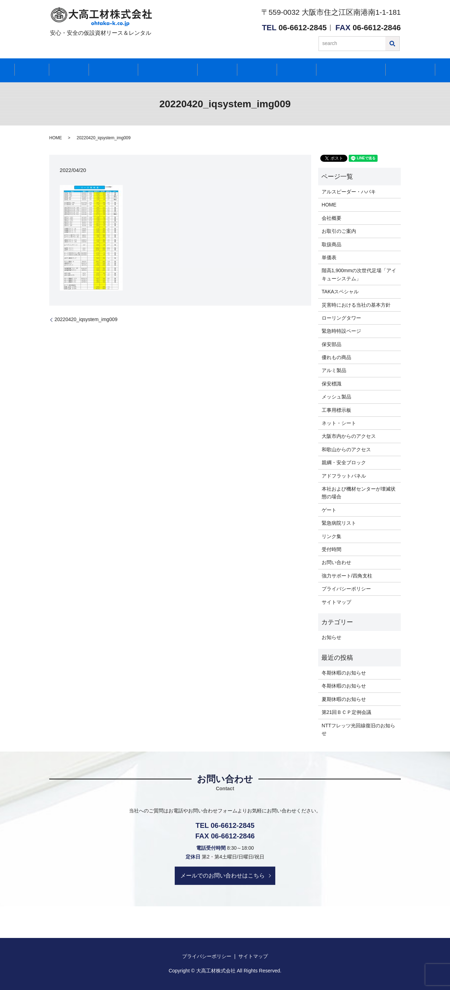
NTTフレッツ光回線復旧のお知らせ (358, 729)
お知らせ (286, 70)
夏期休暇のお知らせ (344, 699)
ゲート (329, 510)
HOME (39, 70)
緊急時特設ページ (341, 331)
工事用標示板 (336, 410)
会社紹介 (71, 70)
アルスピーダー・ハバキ (349, 191)
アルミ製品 (334, 370)
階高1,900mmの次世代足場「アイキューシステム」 (359, 274)
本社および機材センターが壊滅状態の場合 (359, 492)
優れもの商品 (336, 357)
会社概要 (331, 218)
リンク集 (331, 536)
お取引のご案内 (339, 231)
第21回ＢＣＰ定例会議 (347, 712)
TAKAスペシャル (340, 291)
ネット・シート (339, 423)
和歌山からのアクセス (346, 449)
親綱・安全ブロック (344, 462)
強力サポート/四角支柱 (347, 576)
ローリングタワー (341, 318)
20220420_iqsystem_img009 (85, 319)
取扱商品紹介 (113, 70)
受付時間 (215, 70)
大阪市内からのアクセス (349, 436)
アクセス (251, 70)
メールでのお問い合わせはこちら (223, 875)
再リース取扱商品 (167, 70)
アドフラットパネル (344, 476)
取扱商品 (331, 244)
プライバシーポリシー (346, 589)
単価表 (329, 257)
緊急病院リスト (339, 523)
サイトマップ (336, 602)
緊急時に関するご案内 (340, 70)
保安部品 (331, 344)
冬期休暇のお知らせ (344, 673)
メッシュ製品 (336, 397)
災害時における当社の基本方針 (356, 305)
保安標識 (331, 384)
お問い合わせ (401, 70)
